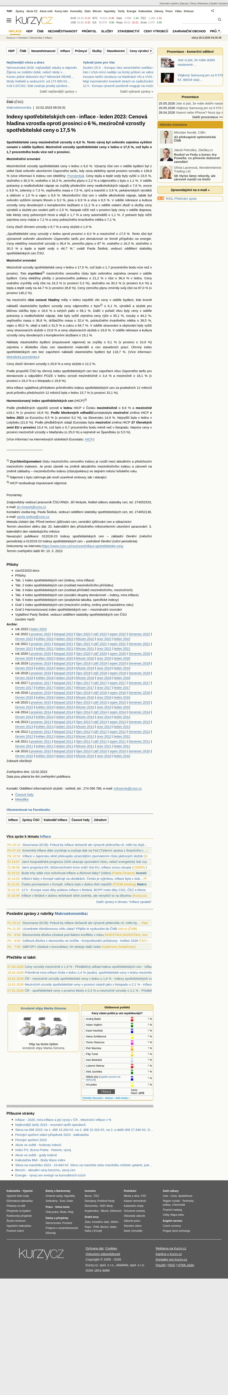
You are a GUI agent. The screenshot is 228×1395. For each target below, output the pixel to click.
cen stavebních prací (111, 347)
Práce (169, 11)
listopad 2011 (63, 741)
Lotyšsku (13, 422)
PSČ (143, 1195)
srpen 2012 (118, 731)
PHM (96, 1226)
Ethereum (115, 1210)
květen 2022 (45, 639)
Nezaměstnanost (43, 51)
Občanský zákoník (134, 1215)
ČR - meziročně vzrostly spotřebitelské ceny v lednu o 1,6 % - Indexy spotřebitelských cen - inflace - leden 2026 (105, 978)
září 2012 (100, 731)
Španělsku (108, 432)
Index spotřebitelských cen (44, 580)
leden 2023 (39, 629)
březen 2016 (85, 697)
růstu (85, 273)
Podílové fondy (105, 1200)
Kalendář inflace (55, 820)
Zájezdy (184, 3)
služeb (26, 210)
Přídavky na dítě (16, 1205)
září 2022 (100, 634)
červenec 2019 (139, 663)
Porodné (67, 1223)
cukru (70, 325)
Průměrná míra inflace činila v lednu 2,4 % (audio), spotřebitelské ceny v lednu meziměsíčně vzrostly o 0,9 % (103, 972)
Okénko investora (173, 124)
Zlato (119, 18)
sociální (70, 595)
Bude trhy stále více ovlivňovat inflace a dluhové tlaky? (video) (66, 873)
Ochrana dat (95, 1248)
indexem (31, 466)
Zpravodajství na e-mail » (190, 190)
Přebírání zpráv (186, 198)
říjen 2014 (83, 712)
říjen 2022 (83, 634)
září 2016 (100, 692)
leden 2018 (122, 678)
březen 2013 (85, 726)
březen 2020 (85, 658)
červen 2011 (24, 746)
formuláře (136, 1230)
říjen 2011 (83, 741)
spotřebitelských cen (21, 253)
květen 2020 (45, 658)
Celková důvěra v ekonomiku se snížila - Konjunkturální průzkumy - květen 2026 (80, 940)
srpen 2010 (118, 751)
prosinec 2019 (41, 663)
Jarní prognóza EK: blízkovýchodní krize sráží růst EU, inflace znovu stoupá (76, 867)
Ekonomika (36, 37)
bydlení (38, 147)
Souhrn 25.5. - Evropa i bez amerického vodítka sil (119, 67)
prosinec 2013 (41, 722)
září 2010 (100, 751)
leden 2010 (122, 756)
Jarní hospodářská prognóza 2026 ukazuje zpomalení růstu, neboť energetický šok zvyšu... (87, 861)
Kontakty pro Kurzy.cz (171, 1259)
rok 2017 (21, 683)
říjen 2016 (83, 692)
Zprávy (20, 11)
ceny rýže (101, 315)
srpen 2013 (118, 722)
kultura (147, 200)
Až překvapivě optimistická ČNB (195, 138)
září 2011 (100, 741)
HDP (11, 51)
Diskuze (189, 11)
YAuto (193, 3)
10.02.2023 (39, 772)
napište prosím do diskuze (103, 1078)
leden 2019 (122, 668)
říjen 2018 (83, 673)
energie (145, 238)
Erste (144, 22)
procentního (21, 152)
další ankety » (123, 1098)
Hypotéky (110, 11)
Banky (49, 1190)
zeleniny (26, 190)
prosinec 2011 (41, 741)
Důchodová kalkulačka (20, 1200)
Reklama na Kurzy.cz (171, 1248)
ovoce (147, 185)
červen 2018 (24, 678)
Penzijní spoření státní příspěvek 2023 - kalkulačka (52, 1135)
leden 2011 (122, 746)
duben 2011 (64, 746)
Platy (71, 1211)
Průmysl (81, 51)
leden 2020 (122, 658)
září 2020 (100, 653)
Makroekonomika (19, 107)
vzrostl (72, 376)
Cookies (111, 1248)
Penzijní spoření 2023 (31, 1140)
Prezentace (190, 97)
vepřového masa (58, 190)
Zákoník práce (132, 1220)
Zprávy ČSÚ (30, 820)
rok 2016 (21, 692)
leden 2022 (122, 639)
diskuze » (110, 1098)
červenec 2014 (139, 712)
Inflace (65, 51)
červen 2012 (24, 736)
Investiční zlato (100, 1221)
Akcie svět (46, 11)
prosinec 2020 (41, 653)
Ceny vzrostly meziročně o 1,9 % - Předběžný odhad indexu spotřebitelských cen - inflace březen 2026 (99, 966)
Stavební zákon (133, 1225)
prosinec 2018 (41, 673)
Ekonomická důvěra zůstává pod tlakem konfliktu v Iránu (63, 935)
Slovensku (95, 417)
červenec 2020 (139, 653)
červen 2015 (24, 707)
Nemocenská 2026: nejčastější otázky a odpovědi (42, 67)
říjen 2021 (83, 644)
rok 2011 (21, 741)
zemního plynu (74, 180)
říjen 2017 (83, 683)
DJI (94, 22)
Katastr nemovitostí (135, 1200)
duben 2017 (64, 687)
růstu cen (47, 347)
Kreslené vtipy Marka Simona (43, 1008)
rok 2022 (21, 634)
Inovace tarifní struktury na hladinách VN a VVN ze (119, 76)
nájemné (78, 342)
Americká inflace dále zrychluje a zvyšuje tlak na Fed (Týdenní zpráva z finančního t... (84, 850)
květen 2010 (45, 756)
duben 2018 (64, 678)
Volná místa (62, 1207)
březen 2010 (85, 756)
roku (133, 471)
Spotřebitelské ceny (22, 142)
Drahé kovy (92, 1216)
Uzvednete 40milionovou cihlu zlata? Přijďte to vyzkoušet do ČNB (69, 929)
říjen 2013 (83, 722)
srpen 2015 (118, 702)
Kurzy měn (61, 11)
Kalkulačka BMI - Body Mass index (40, 1160)
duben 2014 (64, 717)
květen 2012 (45, 736)
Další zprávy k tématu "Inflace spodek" (124, 902)
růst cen (113, 166)
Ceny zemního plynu (92, 288)
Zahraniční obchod (189, 31)
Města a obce (131, 1195)
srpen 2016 (118, 692)
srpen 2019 (118, 663)
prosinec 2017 (41, 683)
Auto (165, 1195)
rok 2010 (21, 751)
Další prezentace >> (207, 117)
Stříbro (114, 1221)
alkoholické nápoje (122, 195)
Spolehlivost (185, 1195)
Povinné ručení (15, 1230)
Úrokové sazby (54, 1195)
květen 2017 (45, 687)
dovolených (35, 205)
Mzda (63, 1211)
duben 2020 (64, 658)
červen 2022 (24, 639)
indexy (69, 580)
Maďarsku (56, 432)
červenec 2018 (139, 673)
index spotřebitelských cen (72, 371)
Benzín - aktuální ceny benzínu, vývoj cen (45, 1170)
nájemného (108, 180)
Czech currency (172, 1225)
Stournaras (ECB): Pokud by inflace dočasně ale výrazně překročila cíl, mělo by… (81, 923)
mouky (131, 315)
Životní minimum (16, 1220)
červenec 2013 (139, 722)
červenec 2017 (139, 683)
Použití (161, 1265)
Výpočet (27, 1190)
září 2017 (100, 683)
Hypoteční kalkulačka (19, 1225)
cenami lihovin (42, 200)
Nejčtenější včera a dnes (25, 62)
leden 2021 (122, 648)
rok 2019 (21, 663)
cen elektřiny (56, 176)
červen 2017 (24, 687)
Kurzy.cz (11, 37)
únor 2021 (104, 648)
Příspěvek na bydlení (19, 1210)
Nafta (113, 1226)
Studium (223, 3)
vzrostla (134, 171)
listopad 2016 (63, 692)
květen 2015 (45, 707)
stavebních (65, 347)
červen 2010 (24, 756)
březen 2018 (85, 678)
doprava (145, 210)
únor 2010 (104, 756)
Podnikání (130, 1190)
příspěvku (126, 238)
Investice (143, 873)
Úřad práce (52, 1211)
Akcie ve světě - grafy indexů (36, 1155)
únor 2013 (104, 726)
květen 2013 (45, 726)
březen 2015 (85, 707)
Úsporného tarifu (65, 171)
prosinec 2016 (41, 692)
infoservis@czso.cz (128, 788)
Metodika (21, 799)
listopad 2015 (63, 702)
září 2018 (100, 673)
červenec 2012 (139, 731)
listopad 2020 (63, 653)
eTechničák (178, 1204)
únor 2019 (104, 668)
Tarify (121, 11)
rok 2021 (21, 644)
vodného (41, 180)
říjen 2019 (83, 663)
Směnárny (52, 1200)
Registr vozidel (171, 1200)
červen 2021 (24, 648)
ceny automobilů (95, 215)
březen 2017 (85, 687)
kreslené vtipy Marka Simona (43, 1044)
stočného (13, 180)
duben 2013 (64, 726)
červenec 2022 (139, 634)
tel (131, 502)
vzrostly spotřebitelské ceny (85, 147)
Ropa (119, 22)
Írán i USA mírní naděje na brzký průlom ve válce (118, 72)
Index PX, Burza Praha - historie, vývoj (43, 1150)
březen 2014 (85, 717)
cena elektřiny (96, 171)
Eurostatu (99, 412)
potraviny (13, 185)
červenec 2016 (139, 692)
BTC (95, 18)
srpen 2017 (118, 683)
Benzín (105, 1226)
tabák (142, 195)
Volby (166, 1214)
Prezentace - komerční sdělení (190, 51)
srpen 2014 (118, 712)
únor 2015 (104, 707)
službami (73, 205)
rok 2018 (21, 673)
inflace (18, 387)
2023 (20, 417)
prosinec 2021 (41, 644)
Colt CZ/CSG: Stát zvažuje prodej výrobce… (39, 86)
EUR (73, 18)
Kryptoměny (92, 1210)
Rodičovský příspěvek (19, 1215)
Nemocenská (53, 1223)
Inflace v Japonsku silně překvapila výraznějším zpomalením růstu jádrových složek (82, 856)
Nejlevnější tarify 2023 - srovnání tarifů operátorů (50, 1125)
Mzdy (110, 1205)
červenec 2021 (139, 644)
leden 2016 (122, 697)
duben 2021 (64, 648)
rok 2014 (21, 712)
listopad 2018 (63, 673)
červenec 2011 (139, 741)
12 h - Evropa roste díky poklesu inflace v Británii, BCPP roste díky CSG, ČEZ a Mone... (84, 890)
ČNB (23, 51)
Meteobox (203, 3)
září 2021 (100, 644)
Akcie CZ (31, 11)
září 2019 (100, 663)
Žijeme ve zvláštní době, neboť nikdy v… (36, 72)
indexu (41, 176)
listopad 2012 (63, 731)
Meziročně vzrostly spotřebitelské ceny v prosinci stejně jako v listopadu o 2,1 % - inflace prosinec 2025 (99, 984)
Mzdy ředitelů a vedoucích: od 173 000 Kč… (38, 81)
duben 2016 (64, 697)
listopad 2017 (63, 683)
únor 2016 (104, 697)
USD (73, 22)
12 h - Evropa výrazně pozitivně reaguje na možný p (120, 86)
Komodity (76, 11)
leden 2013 (122, 726)
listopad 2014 (63, 712)
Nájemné (16, 477)
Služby (97, 51)
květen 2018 (45, 678)
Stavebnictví (116, 51)
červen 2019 (24, 668)
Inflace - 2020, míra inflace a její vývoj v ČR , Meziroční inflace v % (63, 1120)
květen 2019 (45, 668)
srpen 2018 (118, 673)
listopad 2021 (63, 644)
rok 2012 (21, 731)
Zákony (158, 11)
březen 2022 (85, 639)
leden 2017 (122, 687)
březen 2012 (85, 736)
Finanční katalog (172, 1209)
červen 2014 (24, 717)
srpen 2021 (118, 644)
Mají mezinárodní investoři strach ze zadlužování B (120, 81)
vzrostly (66, 142)
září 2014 (100, 712)
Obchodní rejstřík (169, 3)
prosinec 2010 (41, 751)
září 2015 (100, 702)
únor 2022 (104, 639)
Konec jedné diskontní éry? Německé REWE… (40, 76)
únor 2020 (104, 658)
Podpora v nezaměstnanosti (62, 1228)
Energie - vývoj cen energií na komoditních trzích (50, 1175)
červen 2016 (24, 697)
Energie (131, 11)
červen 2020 (24, 658)
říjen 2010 (83, 751)
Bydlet (214, 3)
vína (94, 200)
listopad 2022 (63, 634)
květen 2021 (45, 648)
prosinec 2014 (41, 712)
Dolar (70, 1200)
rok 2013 (21, 722)
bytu (123, 180)
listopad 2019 (63, 663)
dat (32, 521)
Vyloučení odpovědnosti (103, 1254)
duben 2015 (64, 707)
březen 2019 (85, 668)
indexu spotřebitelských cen (94, 387)
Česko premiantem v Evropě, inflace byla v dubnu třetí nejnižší (66, 884)
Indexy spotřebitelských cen (82, 536)
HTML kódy (186, 1265)
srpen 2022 (118, 634)
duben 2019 (64, 668)
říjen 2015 (83, 702)
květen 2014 (45, 717)
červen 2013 (24, 726)
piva (71, 200)
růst (143, 233)
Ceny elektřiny (17, 243)
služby (139, 205)
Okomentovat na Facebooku (28, 809)
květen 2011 (45, 746)
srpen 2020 (118, 653)
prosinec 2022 (41, 634)
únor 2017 (104, 687)
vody (117, 176)
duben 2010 (64, 756)
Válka (178, 11)
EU (17, 427)
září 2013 (100, 722)
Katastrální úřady (134, 1205)
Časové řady (24, 794)
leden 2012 (122, 736)
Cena (173, 1195)
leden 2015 (122, 707)
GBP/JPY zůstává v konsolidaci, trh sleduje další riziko (61, 947)
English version (172, 1220)
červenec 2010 (139, 751)
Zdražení (100, 820)
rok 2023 (21, 629)
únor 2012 (104, 736)
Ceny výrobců (140, 51)
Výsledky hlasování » (93, 1098)
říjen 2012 (83, 731)
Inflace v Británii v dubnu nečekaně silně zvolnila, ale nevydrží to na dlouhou (76, 895)
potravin (131, 215)
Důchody (51, 1233)
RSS (169, 198)
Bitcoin (97, 11)
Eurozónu (37, 417)
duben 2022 (64, 639)
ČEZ (143, 18)
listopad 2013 (63, 722)
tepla (28, 248)
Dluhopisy (90, 1200)
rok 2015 (21, 702)
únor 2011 (104, 746)
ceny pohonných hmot (38, 215)
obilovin (15, 195)
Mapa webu (177, 1214)
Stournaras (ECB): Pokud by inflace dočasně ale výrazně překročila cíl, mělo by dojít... (84, 845)
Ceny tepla (94, 176)
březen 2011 (85, 746)
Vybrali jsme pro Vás (99, 62)
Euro (62, 1200)
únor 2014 (104, 717)
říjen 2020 (83, 653)
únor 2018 (104, 678)
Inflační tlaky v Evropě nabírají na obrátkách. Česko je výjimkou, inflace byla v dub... (82, 878)
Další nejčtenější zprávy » (58, 91)
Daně (127, 1230)
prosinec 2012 (41, 731)
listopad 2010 (63, 751)
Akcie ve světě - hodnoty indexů (38, 1145)
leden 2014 (122, 717)
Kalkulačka (145, 11)
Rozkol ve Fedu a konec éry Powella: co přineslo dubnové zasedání (197, 157)
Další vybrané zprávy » (136, 91)
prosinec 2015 (41, 702)
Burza (88, 1195)
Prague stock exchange (176, 1230)
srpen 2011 (118, 741)
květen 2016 (45, 697)
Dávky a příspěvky (57, 1218)
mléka (99, 219)
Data (10, 776)
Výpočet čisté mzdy (18, 1195)
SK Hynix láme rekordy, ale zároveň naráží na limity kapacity (187, 179)
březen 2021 (85, 648)
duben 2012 (64, 736)
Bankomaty (63, 1190)
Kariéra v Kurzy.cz (169, 1254)
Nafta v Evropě (93, 1230)
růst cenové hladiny (44, 300)
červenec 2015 (139, 702)
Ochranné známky (134, 1210)
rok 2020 (21, 653)
